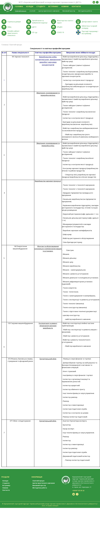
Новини (65, 6)
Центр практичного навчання (48, 11)
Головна (19, 6)
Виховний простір (68, 11)
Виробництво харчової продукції (48, 181)
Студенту (40, 6)
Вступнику (53, 6)
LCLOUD (32, 11)
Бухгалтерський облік (48, 421)
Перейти (12, 22)
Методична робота (85, 11)
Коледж (29, 6)
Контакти (76, 6)
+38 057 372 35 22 (78, 490)
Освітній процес (20, 11)
